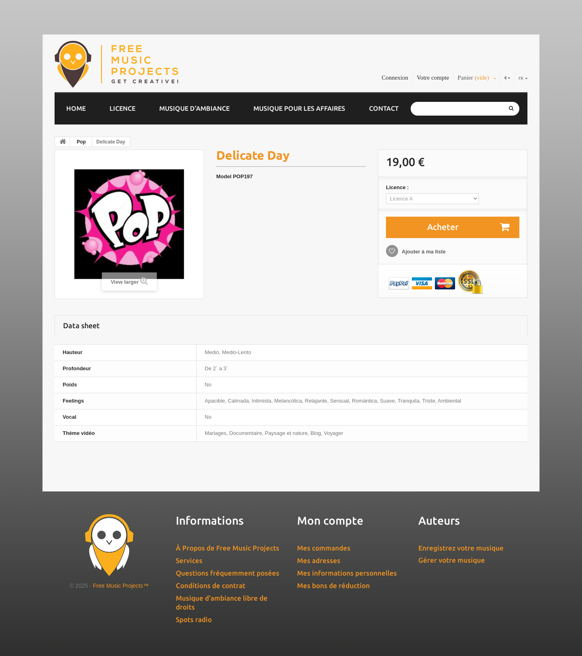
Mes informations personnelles (347, 573)
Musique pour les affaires (299, 108)
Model (224, 176)
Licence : (398, 187)
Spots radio (194, 619)
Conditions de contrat (210, 585)
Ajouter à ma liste (423, 252)
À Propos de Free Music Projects (227, 548)
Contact (384, 108)
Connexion (395, 77)
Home (76, 108)
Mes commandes (323, 548)
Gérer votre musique (451, 560)
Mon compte (330, 520)
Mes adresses (318, 560)
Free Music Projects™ (121, 585)
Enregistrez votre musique (461, 548)
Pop (81, 142)
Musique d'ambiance (194, 108)
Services (189, 560)
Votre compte (433, 77)
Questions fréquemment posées (227, 573)
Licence (122, 108)
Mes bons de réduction (333, 585)
